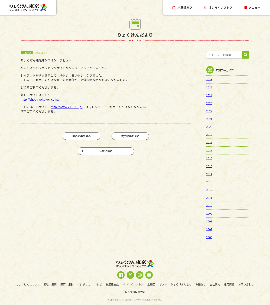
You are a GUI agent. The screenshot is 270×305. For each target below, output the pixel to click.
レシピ (98, 284)
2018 (209, 142)
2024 (209, 95)
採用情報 (229, 284)
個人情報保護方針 (135, 292)
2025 (209, 87)
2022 (209, 111)
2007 (209, 229)
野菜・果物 (67, 284)
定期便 (151, 284)
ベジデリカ (83, 284)
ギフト (163, 284)
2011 (209, 198)
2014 (209, 174)
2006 (209, 237)
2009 (209, 213)
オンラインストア (218, 7)
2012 (209, 190)
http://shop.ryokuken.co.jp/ (40, 99)
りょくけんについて (28, 284)
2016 (209, 158)
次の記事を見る (130, 136)
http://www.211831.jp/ (66, 107)
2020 (209, 127)
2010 (209, 205)
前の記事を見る (81, 136)
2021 (209, 119)
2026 (209, 79)
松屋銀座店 (182, 7)
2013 (209, 182)
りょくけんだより (181, 284)
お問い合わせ (246, 284)
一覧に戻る (97, 151)
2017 (209, 150)
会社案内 (215, 284)
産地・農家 (50, 284)
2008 (209, 221)
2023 (209, 103)
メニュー (252, 7)
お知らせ (200, 284)
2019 (209, 134)
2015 (209, 166)
